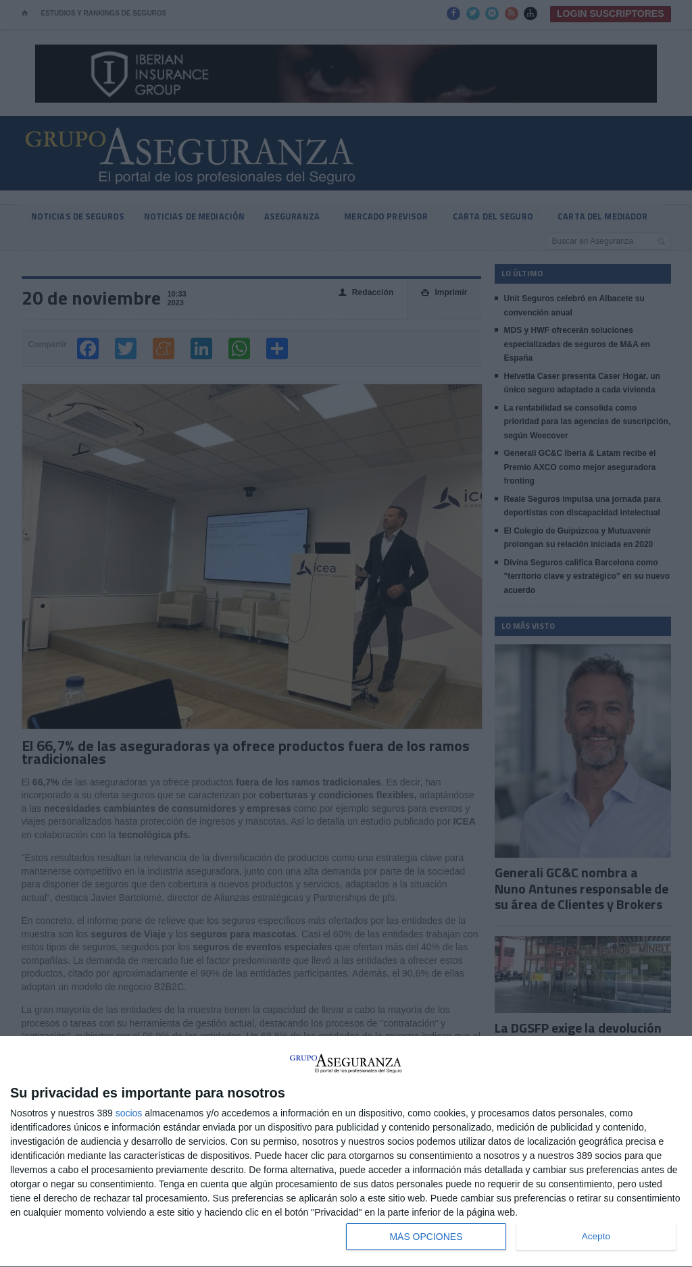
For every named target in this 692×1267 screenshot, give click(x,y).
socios (129, 1113)
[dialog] (346, 1152)
